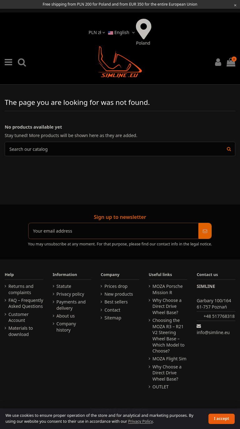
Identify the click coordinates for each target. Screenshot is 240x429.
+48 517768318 (219, 316)
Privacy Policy (140, 421)
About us (66, 316)
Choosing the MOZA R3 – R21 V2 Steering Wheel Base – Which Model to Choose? (168, 335)
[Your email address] (113, 231)
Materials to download (20, 331)
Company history (66, 327)
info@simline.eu (213, 332)
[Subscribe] (205, 231)
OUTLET (160, 387)
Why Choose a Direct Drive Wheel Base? (167, 306)
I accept (221, 418)
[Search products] (228, 149)
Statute (64, 286)
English (122, 32)
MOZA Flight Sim (169, 359)
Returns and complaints (20, 289)
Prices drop (116, 286)
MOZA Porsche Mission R (167, 289)
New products (118, 294)
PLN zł (96, 32)
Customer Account (18, 317)
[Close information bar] (235, 5)
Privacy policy (70, 294)
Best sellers (116, 302)
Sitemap (112, 318)
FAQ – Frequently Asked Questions (25, 303)
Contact (112, 310)
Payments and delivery (71, 305)
